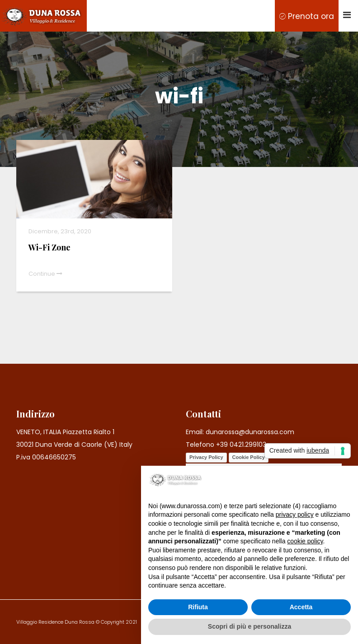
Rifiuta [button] (198, 607)
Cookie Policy (248, 457)
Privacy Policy (206, 457)
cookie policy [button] (305, 541)
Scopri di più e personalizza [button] (249, 626)
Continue (45, 273)
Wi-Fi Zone (49, 247)
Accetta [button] (301, 607)
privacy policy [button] (295, 514)
